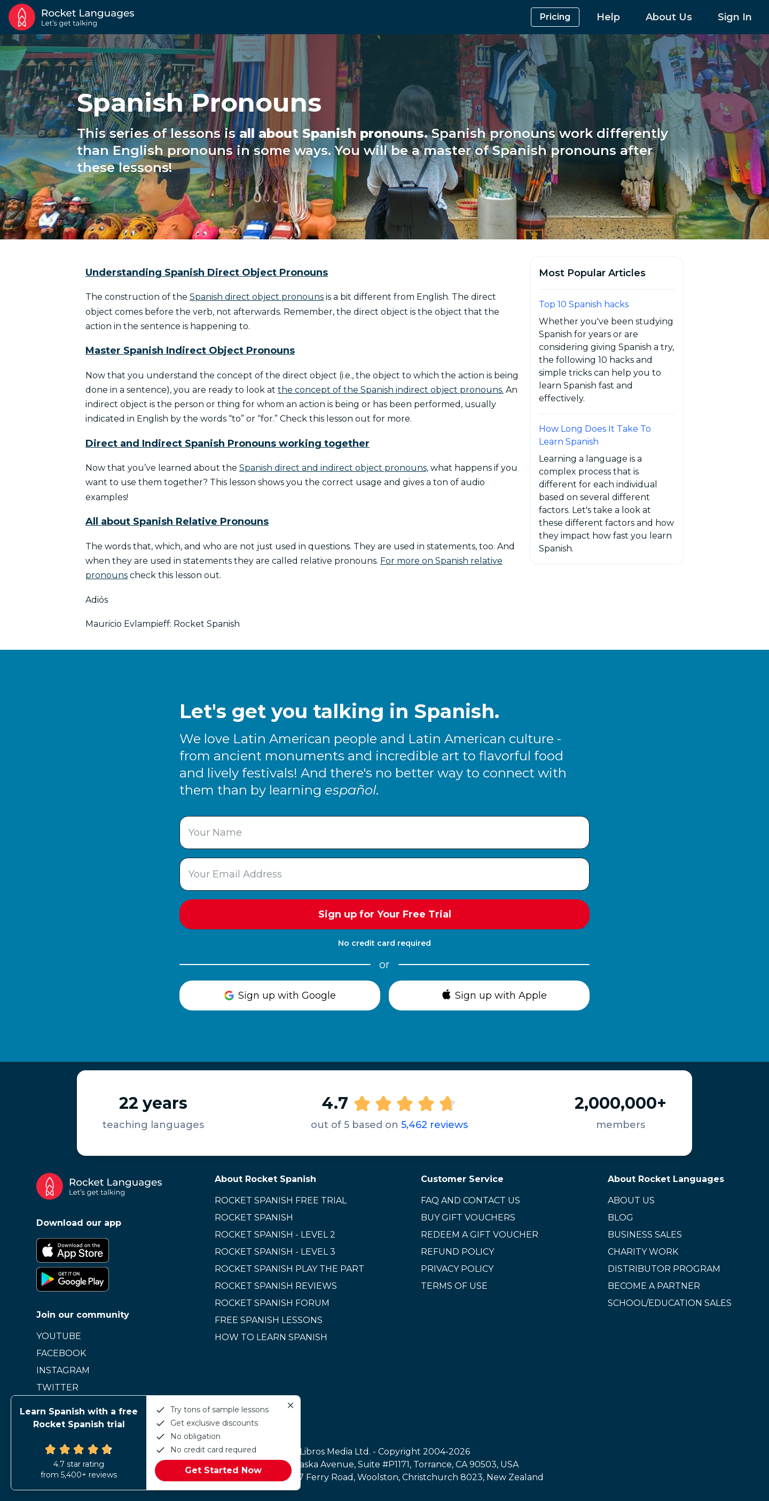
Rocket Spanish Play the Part (289, 1269)
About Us (669, 17)
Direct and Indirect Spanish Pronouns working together (227, 443)
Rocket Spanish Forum (272, 1303)
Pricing (555, 17)
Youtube (58, 1336)
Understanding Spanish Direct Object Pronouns (206, 272)
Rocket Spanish (254, 1217)
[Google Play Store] (99, 1279)
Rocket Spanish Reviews (276, 1286)
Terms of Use (454, 1286)
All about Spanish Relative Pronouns (177, 521)
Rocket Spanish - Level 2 (275, 1235)
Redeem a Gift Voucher (479, 1235)
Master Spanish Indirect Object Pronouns (190, 350)
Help (608, 17)
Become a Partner (654, 1286)
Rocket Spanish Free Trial (281, 1200)
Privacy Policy (457, 1269)
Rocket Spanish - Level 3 (275, 1252)
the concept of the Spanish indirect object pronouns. (391, 390)
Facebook (61, 1353)
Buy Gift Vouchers (468, 1217)
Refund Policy (457, 1252)
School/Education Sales (670, 1303)
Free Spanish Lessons (269, 1320)
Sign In (735, 17)
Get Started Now (223, 1470)
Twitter (57, 1387)
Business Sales (645, 1235)
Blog (620, 1217)
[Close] (290, 1405)
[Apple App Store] (99, 1250)
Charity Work (643, 1252)
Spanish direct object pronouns (257, 297)
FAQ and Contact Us (470, 1200)
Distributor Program (664, 1269)
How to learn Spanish (271, 1337)
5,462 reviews (434, 1125)
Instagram (63, 1370)
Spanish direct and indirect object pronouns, (333, 468)
